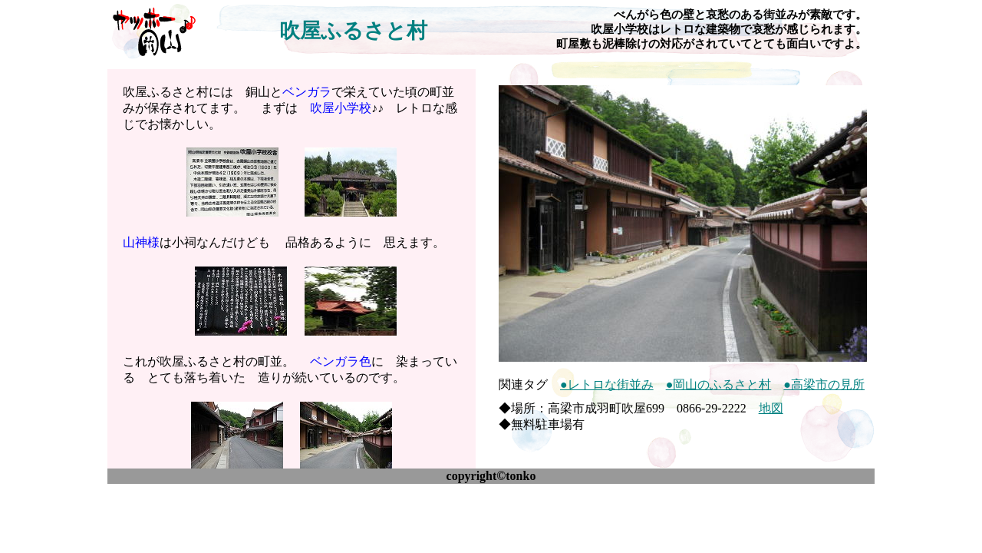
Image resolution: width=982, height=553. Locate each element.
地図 (771, 408)
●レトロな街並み (607, 384)
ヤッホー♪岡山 (153, 30)
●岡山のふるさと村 (719, 384)
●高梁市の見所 (824, 384)
